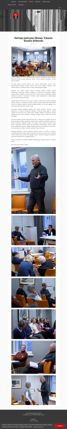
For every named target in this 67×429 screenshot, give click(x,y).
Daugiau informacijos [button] (38, 426)
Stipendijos (21, 4)
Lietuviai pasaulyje (22, 1)
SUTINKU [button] (60, 426)
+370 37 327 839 (33, 421)
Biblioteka (37, 1)
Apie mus (14, 1)
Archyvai (31, 1)
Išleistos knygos (46, 1)
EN (59, 7)
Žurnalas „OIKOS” (12, 4)
